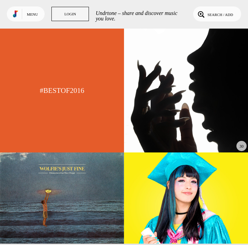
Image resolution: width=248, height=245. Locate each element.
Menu (32, 14)
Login (70, 14)
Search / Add (215, 14)
